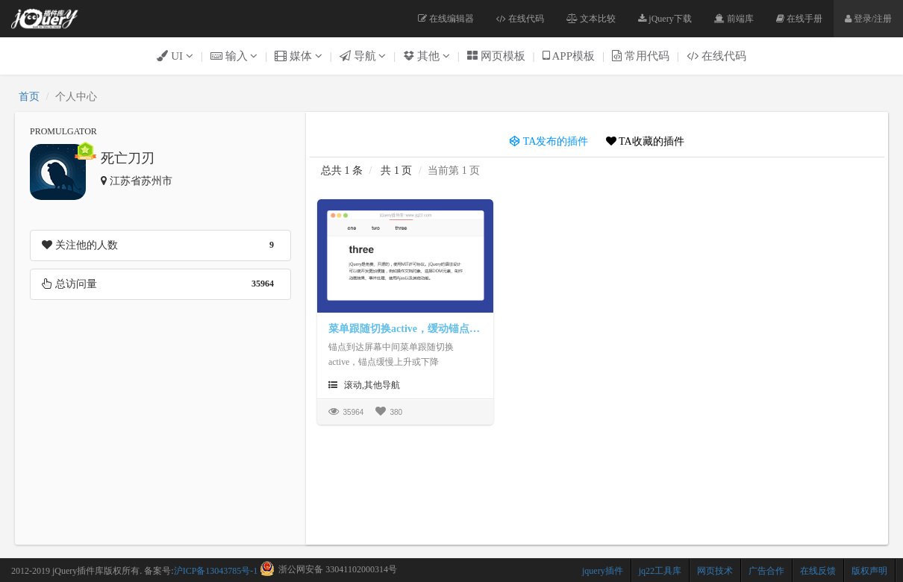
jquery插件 (602, 571)
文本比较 (591, 18)
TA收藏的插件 (645, 141)
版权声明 (869, 571)
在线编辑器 (446, 18)
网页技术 (715, 571)
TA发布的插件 (549, 141)
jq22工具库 (660, 571)
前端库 (734, 18)
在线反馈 (818, 571)
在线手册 (799, 18)
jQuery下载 (664, 18)
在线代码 (520, 18)
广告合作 (766, 571)
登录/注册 (868, 18)
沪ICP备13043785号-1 (216, 571)
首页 (29, 96)
